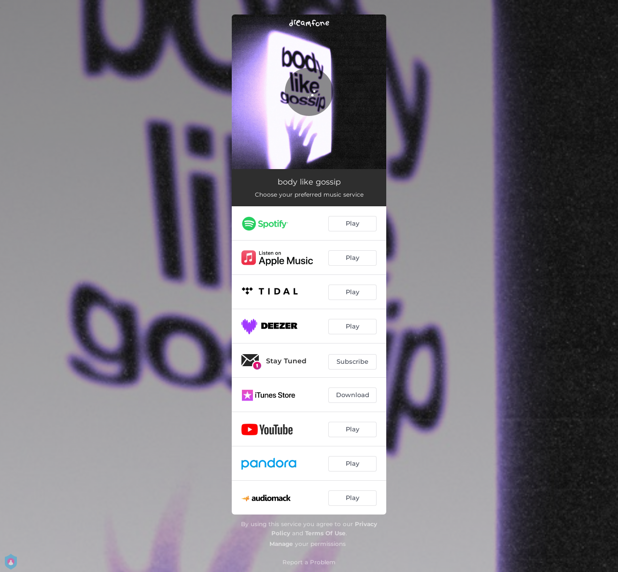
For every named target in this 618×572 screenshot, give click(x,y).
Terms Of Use (325, 533)
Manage (281, 543)
